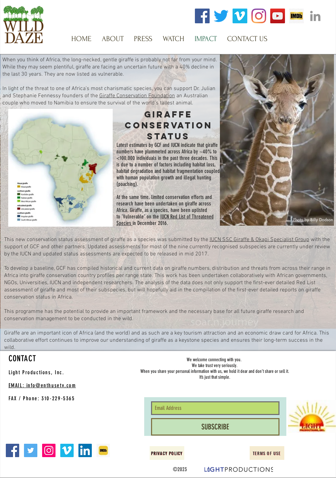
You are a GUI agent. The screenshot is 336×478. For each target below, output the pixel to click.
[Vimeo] (240, 16)
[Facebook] (202, 16)
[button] (113, 39)
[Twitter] (221, 16)
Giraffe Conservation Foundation (137, 95)
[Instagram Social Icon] (48, 450)
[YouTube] (277, 16)
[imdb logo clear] (296, 16)
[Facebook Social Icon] (12, 450)
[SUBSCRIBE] (215, 427)
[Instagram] (258, 16)
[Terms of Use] (267, 453)
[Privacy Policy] (167, 453)
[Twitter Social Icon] (30, 450)
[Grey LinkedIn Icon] (315, 16)
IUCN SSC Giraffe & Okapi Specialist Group (259, 239)
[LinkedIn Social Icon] (85, 450)
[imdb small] (103, 450)
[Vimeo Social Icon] (67, 450)
